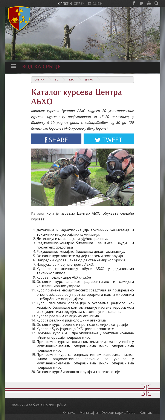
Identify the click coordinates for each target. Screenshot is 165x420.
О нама (69, 412)
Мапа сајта (88, 412)
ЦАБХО (89, 79)
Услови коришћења (118, 412)
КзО (71, 79)
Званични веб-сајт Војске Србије (38, 405)
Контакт (147, 412)
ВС (56, 79)
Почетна (38, 79)
